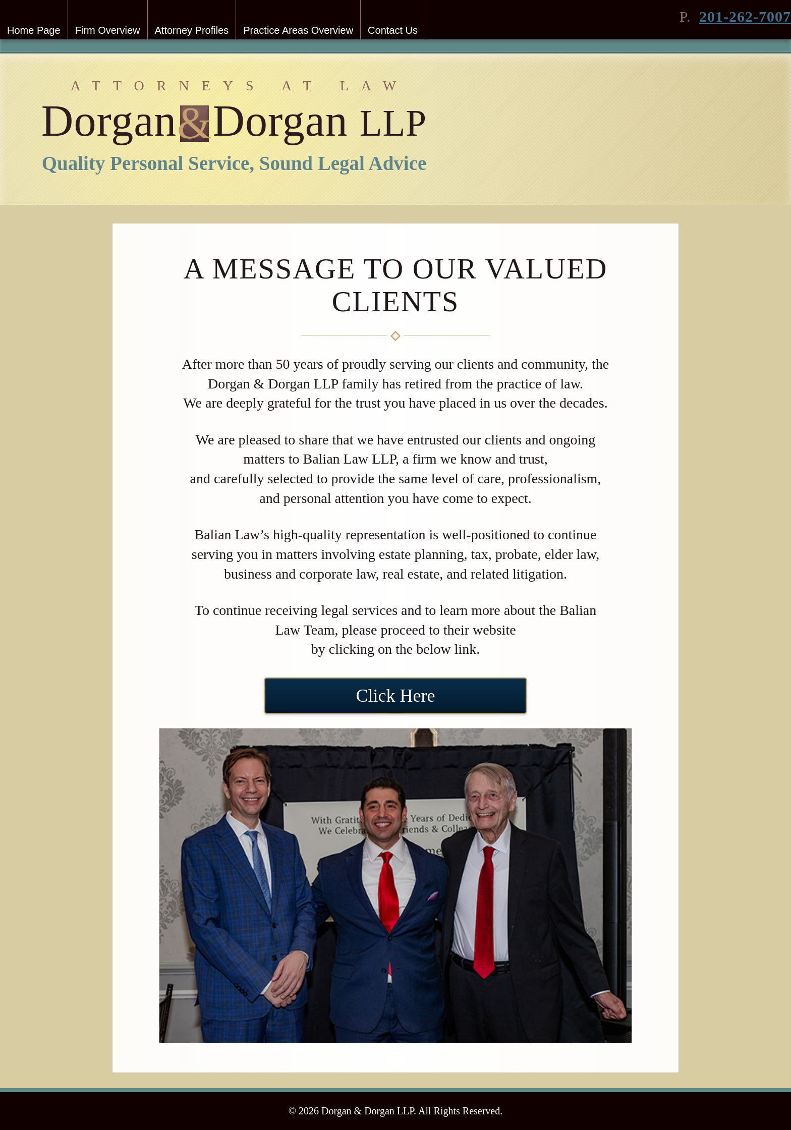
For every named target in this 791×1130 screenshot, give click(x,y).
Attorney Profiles (192, 30)
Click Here (395, 696)
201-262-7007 (745, 16)
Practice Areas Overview (298, 30)
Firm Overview (107, 30)
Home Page (34, 30)
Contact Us (393, 30)
